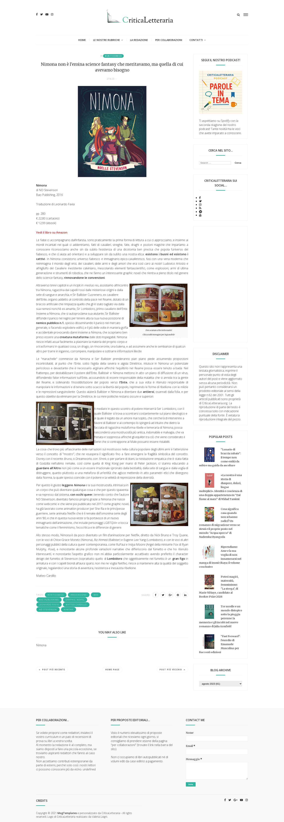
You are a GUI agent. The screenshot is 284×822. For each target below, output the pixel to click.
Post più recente (52, 669)
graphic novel (75, 599)
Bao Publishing (49, 599)
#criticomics (113, 56)
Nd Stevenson (48, 609)
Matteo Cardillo (76, 604)
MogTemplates (67, 813)
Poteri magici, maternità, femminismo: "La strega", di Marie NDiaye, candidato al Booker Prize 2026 (218, 586)
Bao (96, 595)
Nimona (68, 609)
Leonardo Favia (49, 604)
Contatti (196, 40)
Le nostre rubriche (106, 40)
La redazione (139, 40)
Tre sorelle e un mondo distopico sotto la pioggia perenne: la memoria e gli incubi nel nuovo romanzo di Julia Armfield (220, 616)
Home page (112, 669)
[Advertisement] (220, 284)
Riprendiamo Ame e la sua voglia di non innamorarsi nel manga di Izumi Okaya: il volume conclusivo (220, 556)
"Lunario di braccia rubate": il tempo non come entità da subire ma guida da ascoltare (220, 457)
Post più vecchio (172, 669)
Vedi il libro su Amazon (51, 232)
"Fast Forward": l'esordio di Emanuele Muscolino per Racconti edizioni (219, 644)
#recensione (79, 595)
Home (82, 40)
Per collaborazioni (168, 40)
